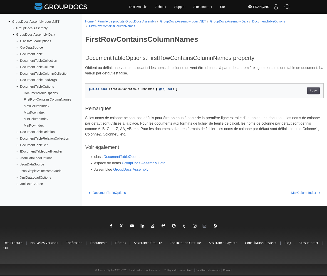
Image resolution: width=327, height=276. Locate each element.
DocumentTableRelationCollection (44, 138)
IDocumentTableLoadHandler (41, 151)
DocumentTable (31, 54)
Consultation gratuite (185, 243)
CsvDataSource (31, 47)
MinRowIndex (34, 125)
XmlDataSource (31, 184)
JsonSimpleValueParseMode (41, 171)
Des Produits (138, 7)
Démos (120, 243)
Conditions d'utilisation (208, 270)
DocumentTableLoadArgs (38, 80)
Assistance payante (223, 243)
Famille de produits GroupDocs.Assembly (127, 21)
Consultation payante (261, 243)
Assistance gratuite (148, 243)
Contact (227, 270)
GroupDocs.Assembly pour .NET (35, 21)
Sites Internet (202, 7)
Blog (287, 243)
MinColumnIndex (36, 119)
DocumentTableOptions (37, 86)
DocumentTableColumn (37, 67)
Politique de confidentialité (178, 270)
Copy (297, 90)
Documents (98, 243)
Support (180, 7)
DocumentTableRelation (37, 132)
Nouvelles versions (44, 243)
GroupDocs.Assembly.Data (35, 34)
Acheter (160, 7)
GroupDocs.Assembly (32, 28)
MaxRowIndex (34, 112)
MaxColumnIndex (36, 106)
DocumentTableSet (34, 145)
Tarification (74, 243)
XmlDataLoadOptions (35, 177)
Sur (222, 7)
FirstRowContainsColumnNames (47, 99)
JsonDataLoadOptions (36, 158)
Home (89, 21)
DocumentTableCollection (38, 60)
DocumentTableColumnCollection (44, 73)
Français (258, 7)
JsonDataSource (32, 164)
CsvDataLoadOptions (35, 41)
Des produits (12, 243)
